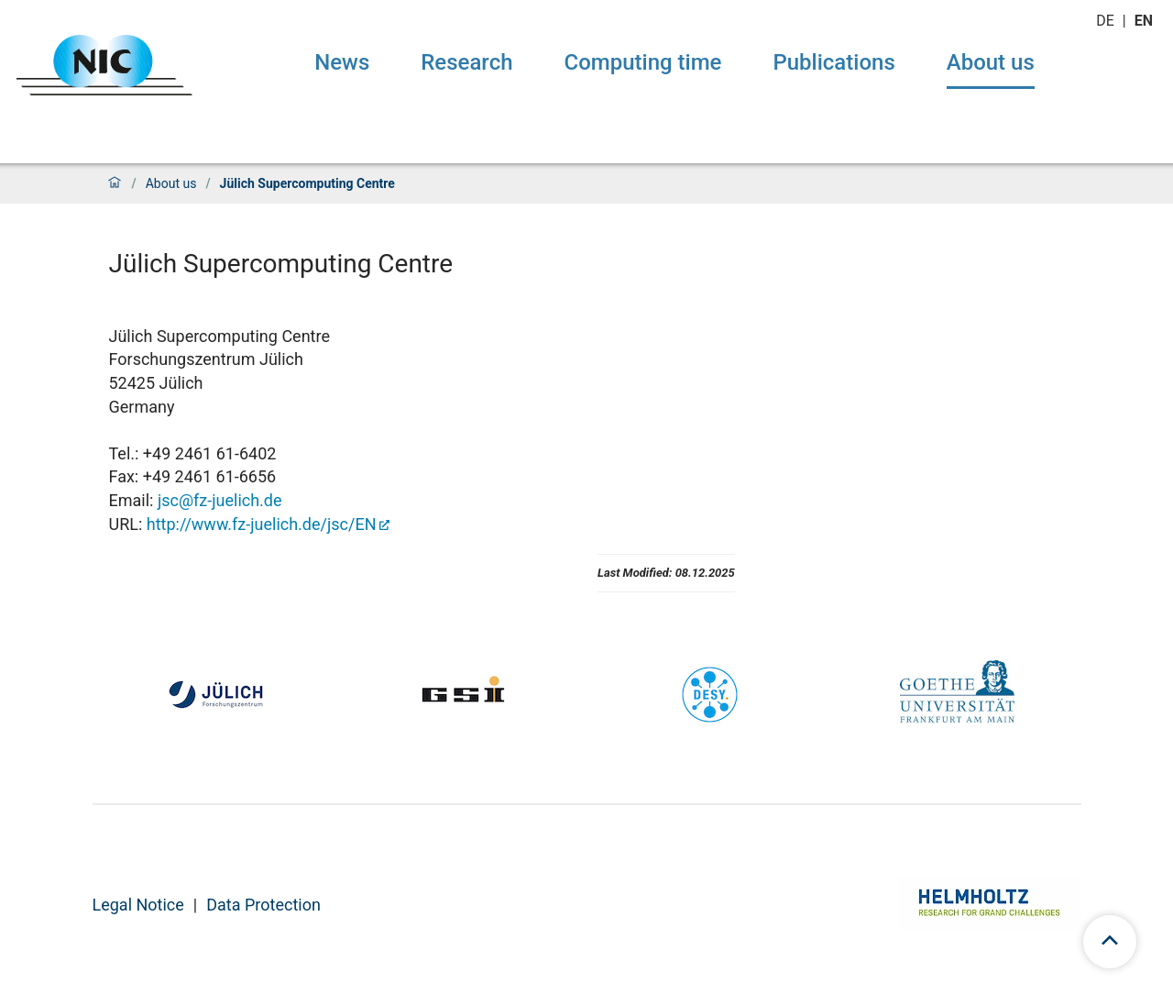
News (341, 62)
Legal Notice (138, 904)
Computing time (643, 62)
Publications (833, 62)
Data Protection (263, 904)
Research (466, 62)
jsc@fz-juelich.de (220, 500)
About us (991, 62)
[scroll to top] (1109, 941)
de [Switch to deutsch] (1107, 20)
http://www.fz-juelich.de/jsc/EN (262, 524)
